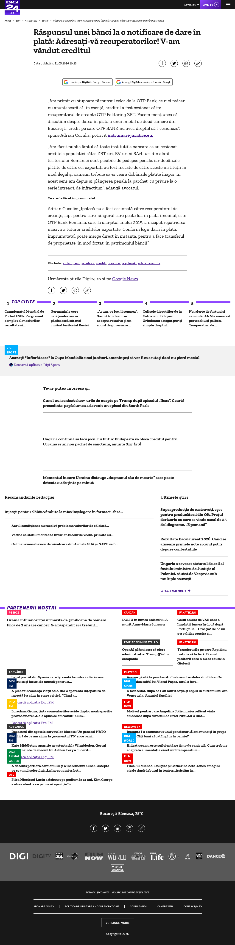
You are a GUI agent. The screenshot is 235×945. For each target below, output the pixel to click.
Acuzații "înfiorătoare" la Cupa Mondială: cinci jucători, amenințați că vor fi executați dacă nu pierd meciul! (105, 357)
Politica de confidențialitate (130, 892)
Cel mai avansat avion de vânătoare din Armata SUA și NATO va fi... (64, 544)
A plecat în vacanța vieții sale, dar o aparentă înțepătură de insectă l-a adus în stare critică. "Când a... (58, 693)
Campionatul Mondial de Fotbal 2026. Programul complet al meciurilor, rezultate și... (24, 318)
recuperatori (84, 263)
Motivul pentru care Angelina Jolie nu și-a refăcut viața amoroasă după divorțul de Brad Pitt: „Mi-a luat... (171, 713)
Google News (125, 278)
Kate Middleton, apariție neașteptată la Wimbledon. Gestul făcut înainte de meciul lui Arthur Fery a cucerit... (58, 747)
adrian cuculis (149, 263)
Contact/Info (193, 906)
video (67, 263)
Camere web (165, 906)
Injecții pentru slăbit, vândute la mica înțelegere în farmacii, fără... (64, 511)
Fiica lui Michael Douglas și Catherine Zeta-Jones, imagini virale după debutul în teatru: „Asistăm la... (173, 768)
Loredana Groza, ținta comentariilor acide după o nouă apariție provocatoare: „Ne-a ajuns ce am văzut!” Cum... (61, 713)
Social (45, 20)
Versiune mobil (117, 923)
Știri (18, 20)
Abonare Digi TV (44, 906)
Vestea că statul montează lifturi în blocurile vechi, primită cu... (62, 535)
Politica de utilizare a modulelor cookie (92, 906)
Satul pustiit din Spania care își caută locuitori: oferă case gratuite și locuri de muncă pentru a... (57, 679)
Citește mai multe (173, 591)
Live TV (208, 5)
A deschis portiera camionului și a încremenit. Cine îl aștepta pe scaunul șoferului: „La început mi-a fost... (60, 768)
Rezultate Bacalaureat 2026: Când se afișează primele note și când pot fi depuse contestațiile (193, 544)
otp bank (129, 263)
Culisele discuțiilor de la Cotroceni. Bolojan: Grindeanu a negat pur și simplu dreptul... (162, 318)
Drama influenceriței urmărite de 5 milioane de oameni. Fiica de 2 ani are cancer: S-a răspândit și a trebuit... (57, 622)
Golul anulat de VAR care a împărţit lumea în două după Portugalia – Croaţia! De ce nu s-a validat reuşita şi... (201, 626)
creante (114, 263)
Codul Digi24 (138, 906)
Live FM (190, 4)
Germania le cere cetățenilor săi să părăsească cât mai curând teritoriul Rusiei (70, 318)
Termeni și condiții (97, 892)
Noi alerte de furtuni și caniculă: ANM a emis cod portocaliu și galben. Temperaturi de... (209, 318)
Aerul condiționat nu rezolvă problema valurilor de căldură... (60, 525)
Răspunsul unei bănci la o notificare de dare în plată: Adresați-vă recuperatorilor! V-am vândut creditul (108, 20)
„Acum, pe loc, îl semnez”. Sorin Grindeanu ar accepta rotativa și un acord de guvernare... (117, 318)
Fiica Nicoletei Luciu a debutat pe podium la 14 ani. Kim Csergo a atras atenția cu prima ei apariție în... (61, 781)
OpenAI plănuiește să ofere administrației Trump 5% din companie (145, 654)
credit (101, 263)
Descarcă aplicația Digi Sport (37, 364)
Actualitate (31, 20)
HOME (8, 20)
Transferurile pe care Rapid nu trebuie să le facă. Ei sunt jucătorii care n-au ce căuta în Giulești (202, 656)
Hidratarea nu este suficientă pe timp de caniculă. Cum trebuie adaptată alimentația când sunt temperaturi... (177, 747)
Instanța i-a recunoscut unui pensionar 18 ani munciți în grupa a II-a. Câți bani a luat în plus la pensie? (176, 733)
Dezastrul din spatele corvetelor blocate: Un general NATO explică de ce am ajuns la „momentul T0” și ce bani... (58, 733)
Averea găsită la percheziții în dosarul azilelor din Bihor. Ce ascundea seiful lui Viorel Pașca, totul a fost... (174, 679)
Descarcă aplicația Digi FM (32, 702)
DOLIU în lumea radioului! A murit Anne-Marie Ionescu (145, 621)
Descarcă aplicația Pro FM (32, 722)
